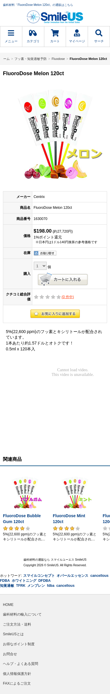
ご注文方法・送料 (17, 624)
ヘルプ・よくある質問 (20, 664)
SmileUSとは (13, 634)
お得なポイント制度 (19, 644)
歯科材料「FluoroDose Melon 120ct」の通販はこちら (38, 4)
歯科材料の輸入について (22, 614)
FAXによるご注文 (17, 683)
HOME (8, 605)
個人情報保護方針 (17, 674)
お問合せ (10, 654)
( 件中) (68, 297)
